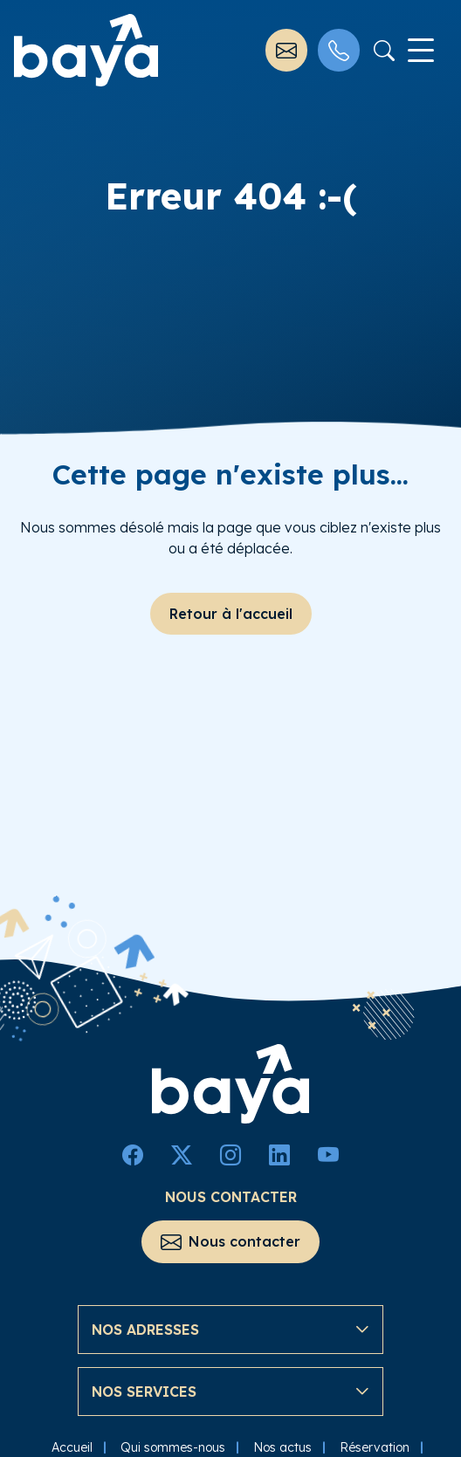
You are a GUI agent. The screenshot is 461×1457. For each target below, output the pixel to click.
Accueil (72, 1443)
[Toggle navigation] (421, 50)
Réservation (374, 1443)
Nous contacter (230, 1238)
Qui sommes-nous (172, 1443)
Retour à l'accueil (230, 613)
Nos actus (282, 1443)
